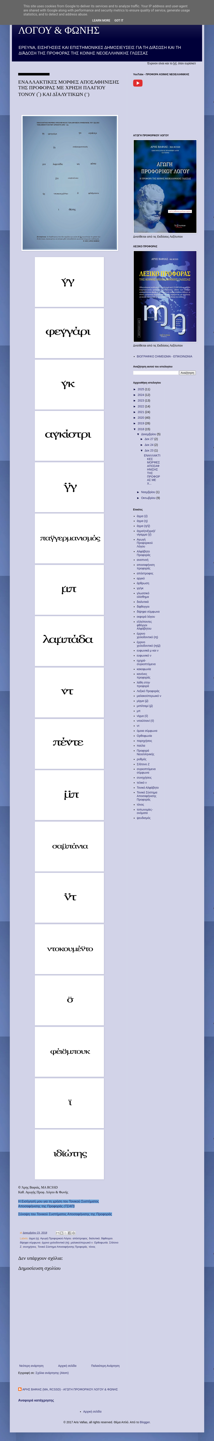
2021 (141, 412)
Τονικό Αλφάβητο (148, 787)
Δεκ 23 (149, 450)
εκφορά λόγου (146, 616)
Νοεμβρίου (148, 492)
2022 (141, 406)
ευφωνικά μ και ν (148, 650)
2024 (141, 395)
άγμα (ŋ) (34, 1238)
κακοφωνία (144, 669)
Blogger (145, 1422)
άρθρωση (143, 583)
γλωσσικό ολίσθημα (143, 595)
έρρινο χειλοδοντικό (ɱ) (55, 1242)
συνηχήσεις (29, 1246)
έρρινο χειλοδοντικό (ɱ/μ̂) (148, 643)
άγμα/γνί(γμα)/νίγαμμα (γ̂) (146, 532)
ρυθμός (141, 759)
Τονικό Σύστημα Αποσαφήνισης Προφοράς (62, 1246)
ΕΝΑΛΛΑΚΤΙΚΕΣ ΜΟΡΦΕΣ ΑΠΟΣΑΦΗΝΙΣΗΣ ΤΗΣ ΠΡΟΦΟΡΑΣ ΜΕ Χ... (152, 469)
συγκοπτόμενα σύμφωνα (146, 770)
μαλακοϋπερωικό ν (82, 1242)
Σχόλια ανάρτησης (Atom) (52, 1373)
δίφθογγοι (106, 1238)
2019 (141, 423)
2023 (141, 400)
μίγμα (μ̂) (142, 701)
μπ (139, 711)
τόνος (92, 1246)
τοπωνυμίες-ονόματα (145, 811)
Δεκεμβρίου (149, 434)
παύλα (141, 745)
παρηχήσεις (144, 740)
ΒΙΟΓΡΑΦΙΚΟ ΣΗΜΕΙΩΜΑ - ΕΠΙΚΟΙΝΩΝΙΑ (164, 356)
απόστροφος (80, 1238)
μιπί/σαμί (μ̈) (145, 706)
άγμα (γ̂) (142, 516)
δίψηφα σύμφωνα (30, 1242)
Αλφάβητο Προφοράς (144, 553)
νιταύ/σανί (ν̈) (145, 720)
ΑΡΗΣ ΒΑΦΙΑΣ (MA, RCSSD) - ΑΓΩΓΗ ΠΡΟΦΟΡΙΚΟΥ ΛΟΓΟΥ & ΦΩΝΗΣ (70, 1389)
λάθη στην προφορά (143, 684)
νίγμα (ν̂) (142, 716)
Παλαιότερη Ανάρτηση (105, 1365)
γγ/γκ (140, 588)
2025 (141, 389)
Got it (118, 20)
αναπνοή (142, 559)
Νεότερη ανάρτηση (31, 1365)
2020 (141, 417)
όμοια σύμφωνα (147, 730)
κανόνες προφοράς (143, 675)
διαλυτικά (94, 1238)
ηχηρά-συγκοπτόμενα (146, 662)
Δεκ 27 (149, 439)
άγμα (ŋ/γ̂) (143, 526)
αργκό (141, 578)
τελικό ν (142, 782)
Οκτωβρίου (148, 498)
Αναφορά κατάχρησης (36, 1400)
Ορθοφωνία (101, 1242)
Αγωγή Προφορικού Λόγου (55, 1238)
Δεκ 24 (149, 444)
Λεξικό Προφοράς (148, 691)
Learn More (101, 20)
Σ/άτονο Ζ (143, 764)
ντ (138, 725)
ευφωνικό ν (144, 655)
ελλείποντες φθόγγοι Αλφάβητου (144, 625)
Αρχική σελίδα (67, 1365)
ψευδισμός (144, 818)
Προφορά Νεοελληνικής (145, 752)
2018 (141, 429)
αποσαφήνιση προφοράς (146, 566)
